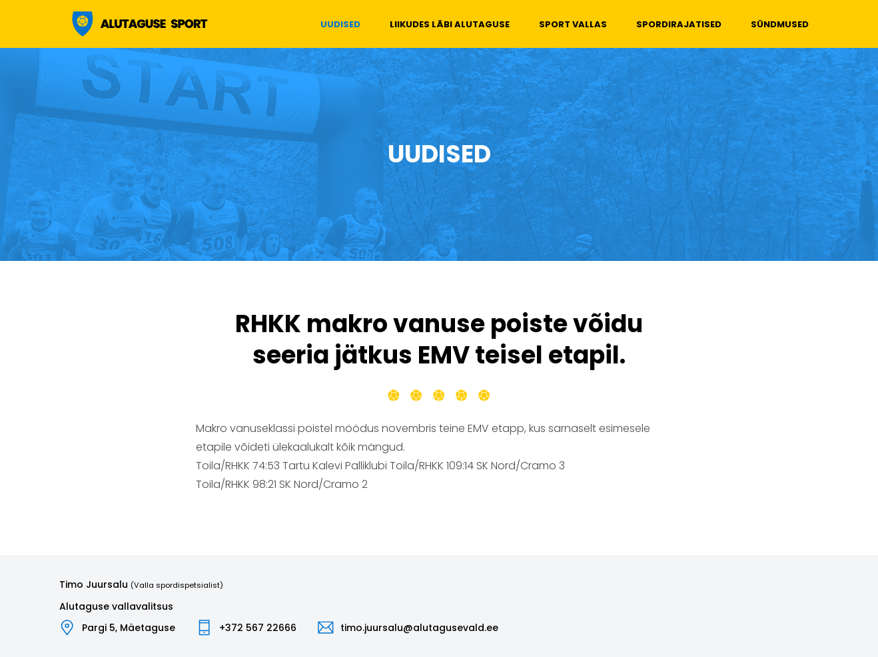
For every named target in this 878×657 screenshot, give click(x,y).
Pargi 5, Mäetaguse (128, 628)
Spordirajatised (678, 24)
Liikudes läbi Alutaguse (450, 24)
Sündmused (780, 24)
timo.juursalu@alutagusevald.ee (419, 628)
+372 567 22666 (257, 628)
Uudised (340, 24)
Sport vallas (573, 24)
